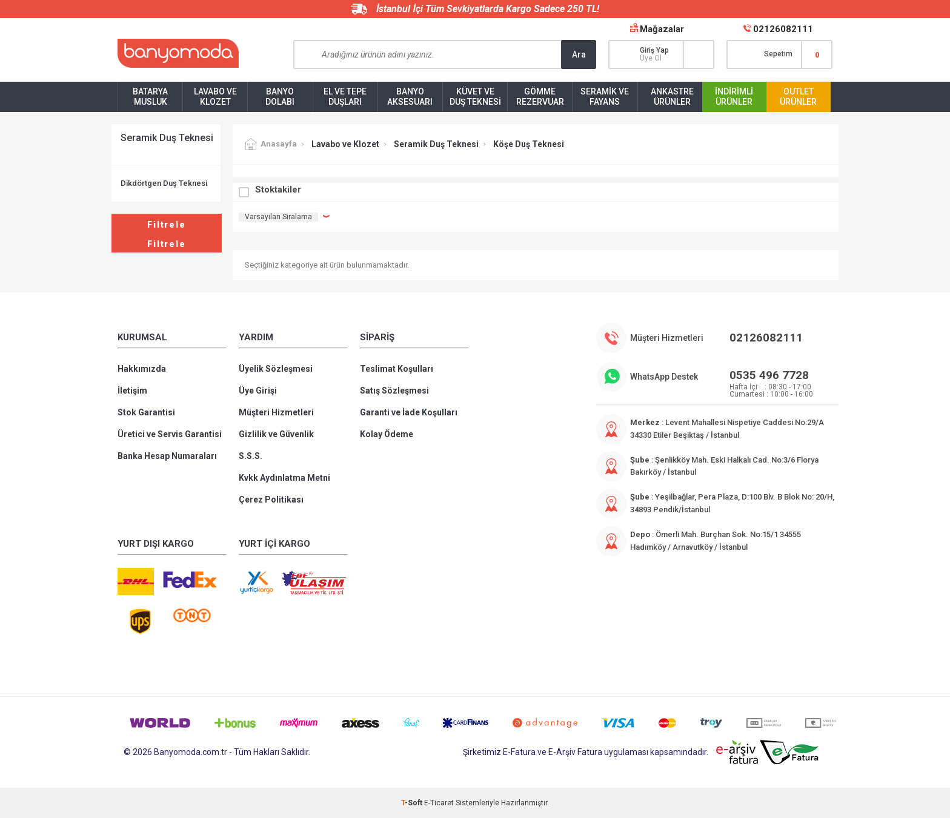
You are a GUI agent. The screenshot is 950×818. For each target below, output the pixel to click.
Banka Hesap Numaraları (167, 456)
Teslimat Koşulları (396, 369)
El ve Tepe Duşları (345, 97)
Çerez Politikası (271, 499)
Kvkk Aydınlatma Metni (284, 478)
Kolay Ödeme (386, 434)
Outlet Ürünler (798, 97)
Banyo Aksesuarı (410, 97)
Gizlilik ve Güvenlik (276, 434)
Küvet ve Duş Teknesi (475, 97)
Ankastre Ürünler (672, 97)
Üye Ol (651, 58)
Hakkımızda (142, 369)
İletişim (132, 390)
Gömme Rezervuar (540, 97)
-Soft (412, 803)
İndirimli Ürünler (734, 97)
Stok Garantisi (146, 412)
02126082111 (783, 29)
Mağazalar (662, 29)
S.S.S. (250, 456)
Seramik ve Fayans (604, 97)
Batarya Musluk (150, 97)
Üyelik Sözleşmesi (276, 369)
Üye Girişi (258, 390)
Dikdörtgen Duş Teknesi (164, 183)
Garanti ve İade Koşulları (408, 412)
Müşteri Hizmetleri (276, 412)
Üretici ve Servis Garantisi (170, 434)
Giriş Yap (654, 50)
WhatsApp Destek (664, 376)
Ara (579, 54)
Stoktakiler (278, 189)
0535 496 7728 (769, 375)
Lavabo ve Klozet (215, 97)
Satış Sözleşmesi (394, 390)
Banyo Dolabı (279, 97)
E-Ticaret (439, 803)
